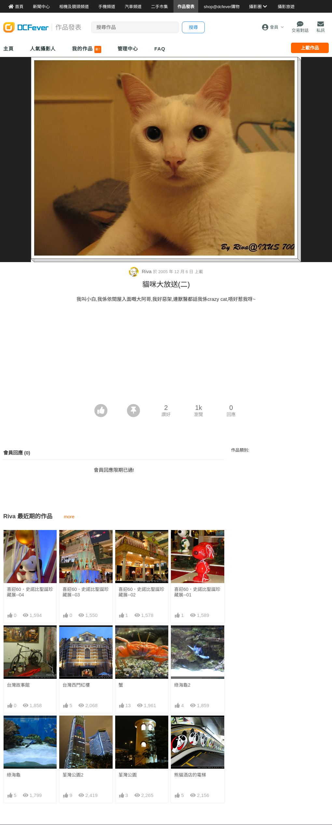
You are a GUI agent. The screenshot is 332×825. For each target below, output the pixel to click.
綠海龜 (14, 774)
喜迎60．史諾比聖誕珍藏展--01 (197, 592)
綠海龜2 (182, 685)
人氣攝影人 (43, 48)
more (69, 516)
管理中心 (128, 48)
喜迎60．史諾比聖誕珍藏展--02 (141, 592)
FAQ (159, 48)
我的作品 (86, 49)
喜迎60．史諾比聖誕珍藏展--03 (85, 592)
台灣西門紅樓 (76, 685)
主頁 (8, 48)
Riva (141, 271)
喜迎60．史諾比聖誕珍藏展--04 (30, 592)
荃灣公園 (127, 774)
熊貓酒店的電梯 (190, 727)
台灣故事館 (18, 685)
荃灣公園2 (72, 774)
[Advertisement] (166, 355)
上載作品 (310, 47)
